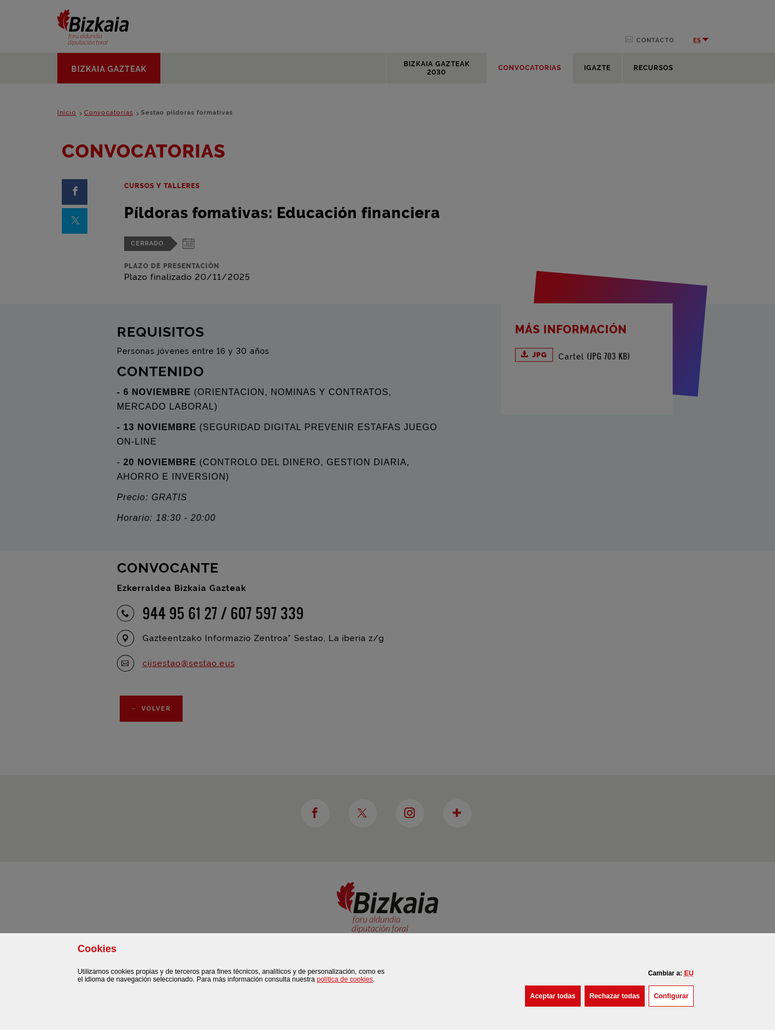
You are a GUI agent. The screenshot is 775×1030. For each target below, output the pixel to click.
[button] (689, 973)
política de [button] (345, 979)
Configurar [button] (674, 995)
